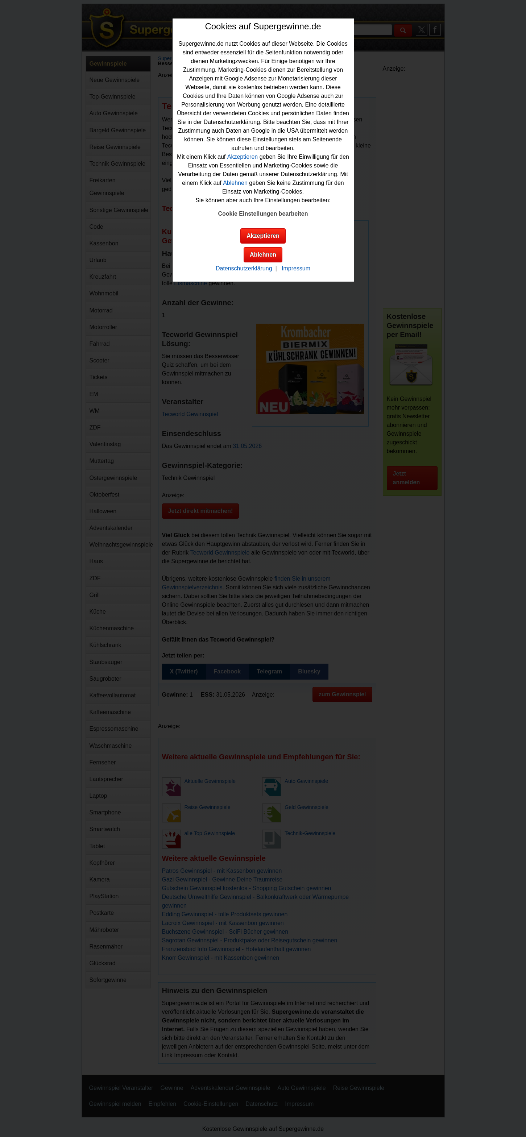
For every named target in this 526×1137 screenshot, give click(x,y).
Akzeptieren (242, 157)
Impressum (296, 268)
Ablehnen (235, 183)
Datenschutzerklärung (244, 268)
